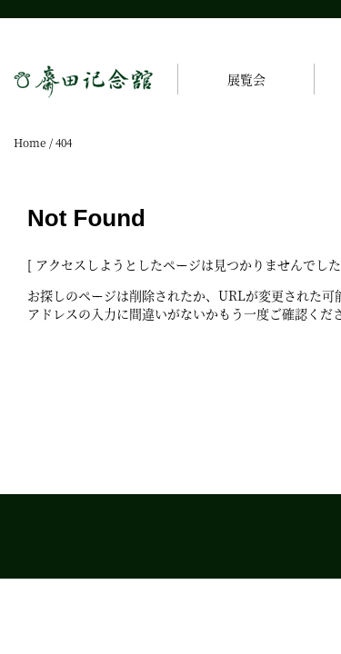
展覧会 (246, 79)
